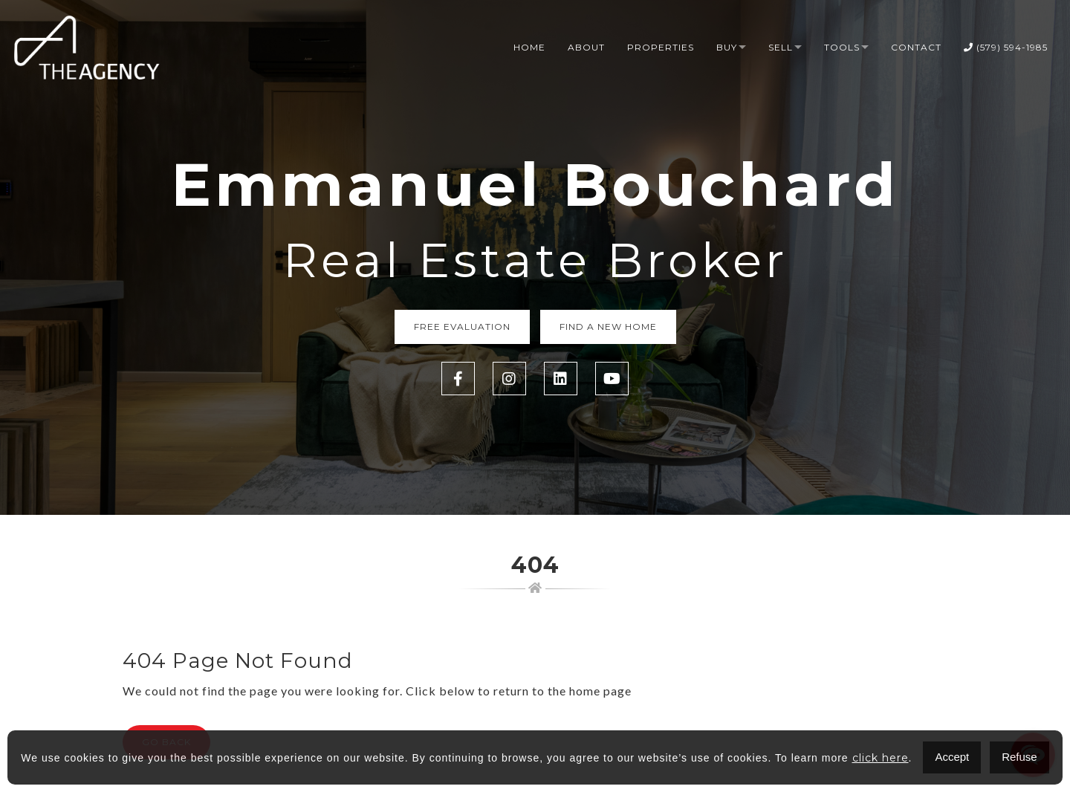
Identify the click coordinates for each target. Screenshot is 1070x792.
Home (529, 47)
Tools (842, 47)
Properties (660, 47)
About (586, 47)
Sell (780, 47)
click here (880, 758)
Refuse (1019, 756)
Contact (916, 47)
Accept (952, 756)
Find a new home (608, 326)
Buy (726, 47)
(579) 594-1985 (1006, 47)
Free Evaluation (462, 326)
